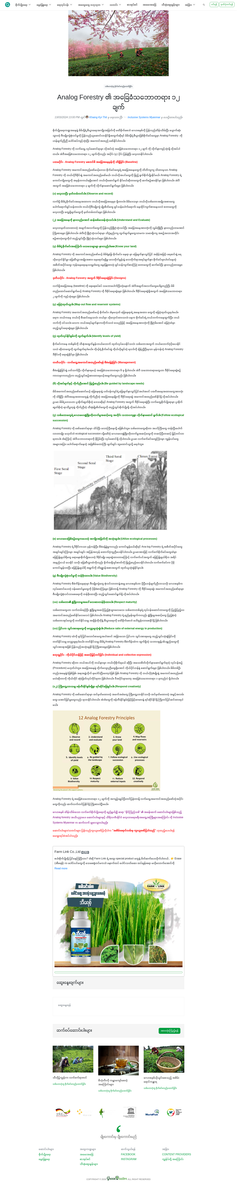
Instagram (128, 1159)
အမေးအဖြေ (149, 5)
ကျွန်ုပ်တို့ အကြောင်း (173, 1159)
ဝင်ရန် (214, 4)
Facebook (128, 1154)
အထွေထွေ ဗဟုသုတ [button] (91, 5)
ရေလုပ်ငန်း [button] (65, 5)
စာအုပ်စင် (132, 5)
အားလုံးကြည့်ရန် (169, 1030)
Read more (60, 868)
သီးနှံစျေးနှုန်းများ (170, 5)
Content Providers (176, 1154)
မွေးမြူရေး (44, 1159)
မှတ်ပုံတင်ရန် (227, 4)
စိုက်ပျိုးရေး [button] (23, 5)
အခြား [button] (190, 5)
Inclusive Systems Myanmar (142, 117)
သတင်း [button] (116, 5)
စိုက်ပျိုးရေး (45, 1154)
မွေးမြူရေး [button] (44, 5)
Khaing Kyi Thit (96, 117)
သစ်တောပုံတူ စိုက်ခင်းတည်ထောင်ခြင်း (118, 86)
